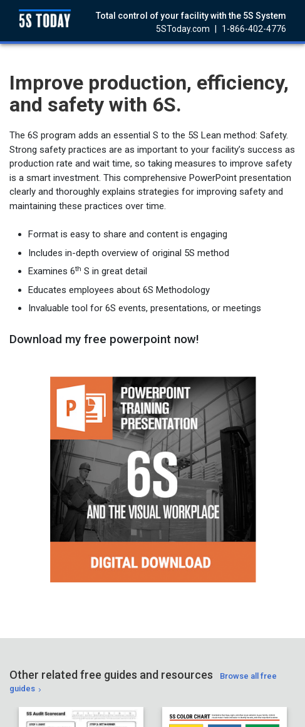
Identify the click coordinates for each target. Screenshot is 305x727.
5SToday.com (183, 29)
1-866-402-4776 (254, 29)
